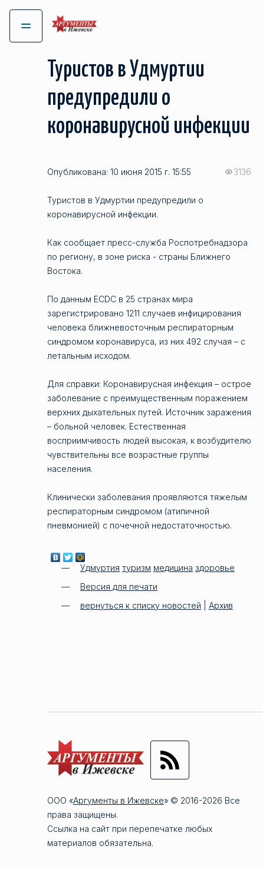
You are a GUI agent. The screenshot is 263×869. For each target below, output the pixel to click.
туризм (136, 568)
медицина (173, 568)
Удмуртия (100, 568)
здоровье (215, 568)
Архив (221, 605)
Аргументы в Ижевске (118, 800)
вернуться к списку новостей (140, 605)
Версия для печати (118, 586)
